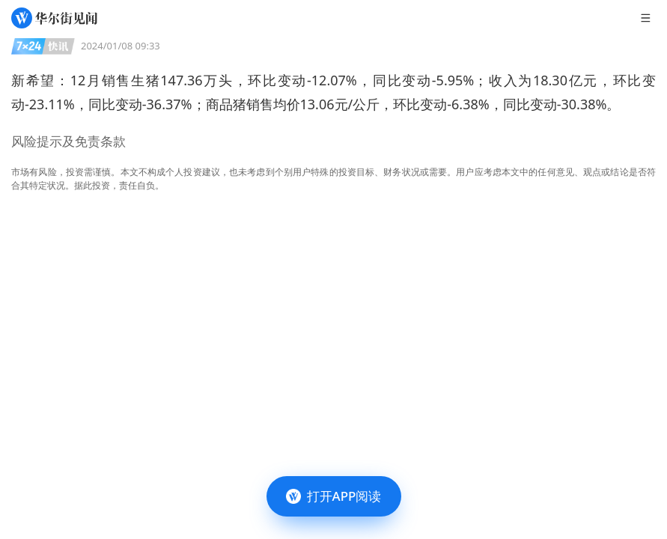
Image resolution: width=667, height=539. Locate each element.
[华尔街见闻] (54, 17)
